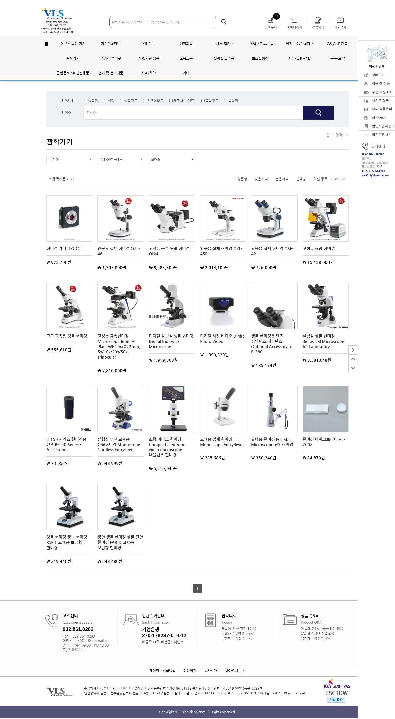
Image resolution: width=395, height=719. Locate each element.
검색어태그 (155, 101)
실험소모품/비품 (262, 44)
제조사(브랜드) (184, 101)
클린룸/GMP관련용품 (73, 73)
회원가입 (310, 5)
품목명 (233, 101)
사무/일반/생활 (299, 58)
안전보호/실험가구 (299, 44)
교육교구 (186, 58)
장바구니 (378, 75)
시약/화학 (148, 73)
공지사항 (346, 5)
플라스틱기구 (224, 44)
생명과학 (186, 44)
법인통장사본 (381, 134)
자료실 (328, 5)
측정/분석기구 (110, 58)
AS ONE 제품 (337, 44)
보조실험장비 (262, 58)
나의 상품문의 (382, 109)
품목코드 (211, 101)
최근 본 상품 (381, 83)
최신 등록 (320, 179)
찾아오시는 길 (235, 671)
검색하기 (223, 22)
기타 (186, 73)
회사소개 (210, 671)
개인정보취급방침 (162, 671)
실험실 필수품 (224, 58)
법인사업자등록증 (383, 126)
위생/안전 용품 (148, 58)
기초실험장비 (110, 44)
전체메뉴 (46, 44)
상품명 (93, 101)
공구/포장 (337, 58)
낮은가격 (261, 179)
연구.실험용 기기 (72, 44)
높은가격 (281, 179)
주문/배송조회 (382, 92)
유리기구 (148, 44)
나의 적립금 (380, 100)
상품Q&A (379, 117)
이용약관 (189, 671)
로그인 (292, 5)
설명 (111, 101)
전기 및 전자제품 (110, 73)
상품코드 (130, 101)
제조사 (340, 179)
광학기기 (72, 58)
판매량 (301, 179)
